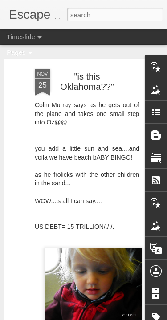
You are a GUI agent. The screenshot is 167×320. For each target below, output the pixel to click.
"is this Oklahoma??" (87, 82)
